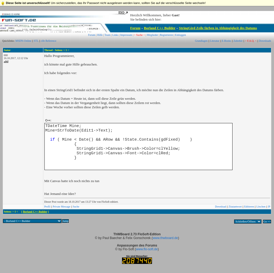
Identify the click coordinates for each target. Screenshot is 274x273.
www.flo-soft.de (147, 249)
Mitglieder (152, 34)
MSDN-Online (23, 40)
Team (107, 34)
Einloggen (180, 34)
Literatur (214, 40)
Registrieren (166, 34)
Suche (76, 206)
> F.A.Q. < (251, 40)
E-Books (226, 40)
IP (269, 206)
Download (220, 206)
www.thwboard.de (165, 238)
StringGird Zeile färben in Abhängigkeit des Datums (218, 28)
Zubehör (238, 40)
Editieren (249, 206)
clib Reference (48, 40)
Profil (47, 206)
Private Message (61, 206)
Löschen (260, 206)
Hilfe (100, 34)
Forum (135, 28)
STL (36, 40)
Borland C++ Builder (160, 28)
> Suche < (139, 34)
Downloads (265, 40)
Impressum (126, 34)
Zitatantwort (235, 206)
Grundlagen (201, 40)
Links (115, 34)
